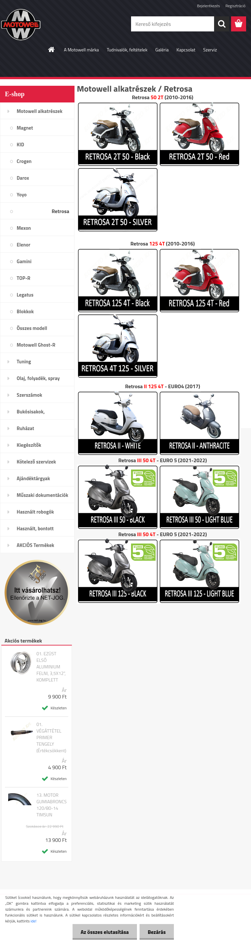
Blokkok (25, 311)
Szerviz (210, 49)
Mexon (24, 228)
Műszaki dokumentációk (42, 495)
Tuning (24, 361)
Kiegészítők (29, 445)
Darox (23, 178)
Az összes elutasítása (105, 932)
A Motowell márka (81, 49)
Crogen (24, 161)
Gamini (24, 261)
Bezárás (157, 932)
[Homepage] (51, 49)
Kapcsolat (185, 49)
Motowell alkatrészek (39, 111)
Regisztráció (235, 6)
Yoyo (22, 194)
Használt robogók (35, 512)
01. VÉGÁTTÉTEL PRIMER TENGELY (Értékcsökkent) (51, 737)
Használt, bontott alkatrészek (35, 530)
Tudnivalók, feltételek (127, 49)
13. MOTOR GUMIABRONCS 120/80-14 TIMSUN (51, 805)
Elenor (23, 244)
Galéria (162, 49)
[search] (221, 23)
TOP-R (23, 278)
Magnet (25, 128)
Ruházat (25, 428)
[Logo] (45, 24)
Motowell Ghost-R (36, 345)
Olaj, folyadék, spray (38, 378)
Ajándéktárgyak (33, 478)
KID (20, 144)
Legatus (25, 295)
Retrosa (60, 211)
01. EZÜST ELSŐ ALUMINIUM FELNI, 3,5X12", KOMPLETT (51, 666)
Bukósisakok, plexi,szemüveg (33, 414)
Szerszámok (29, 395)
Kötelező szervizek (36, 461)
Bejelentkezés (208, 6)
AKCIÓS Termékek (35, 545)
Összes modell (32, 328)
